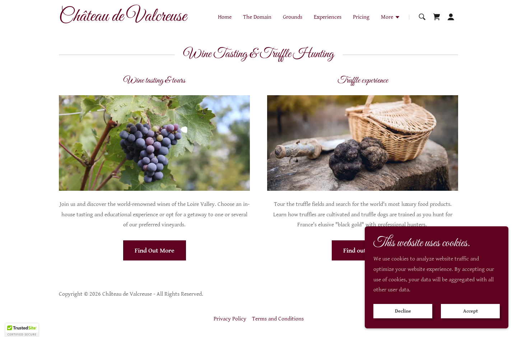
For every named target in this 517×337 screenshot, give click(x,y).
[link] (129, 19)
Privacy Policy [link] (230, 318)
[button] (390, 18)
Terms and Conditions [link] (278, 318)
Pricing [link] (361, 17)
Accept (470, 311)
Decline (403, 311)
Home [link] (225, 17)
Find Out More (154, 250)
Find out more (362, 250)
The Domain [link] (257, 17)
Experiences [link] (327, 17)
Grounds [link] (292, 17)
